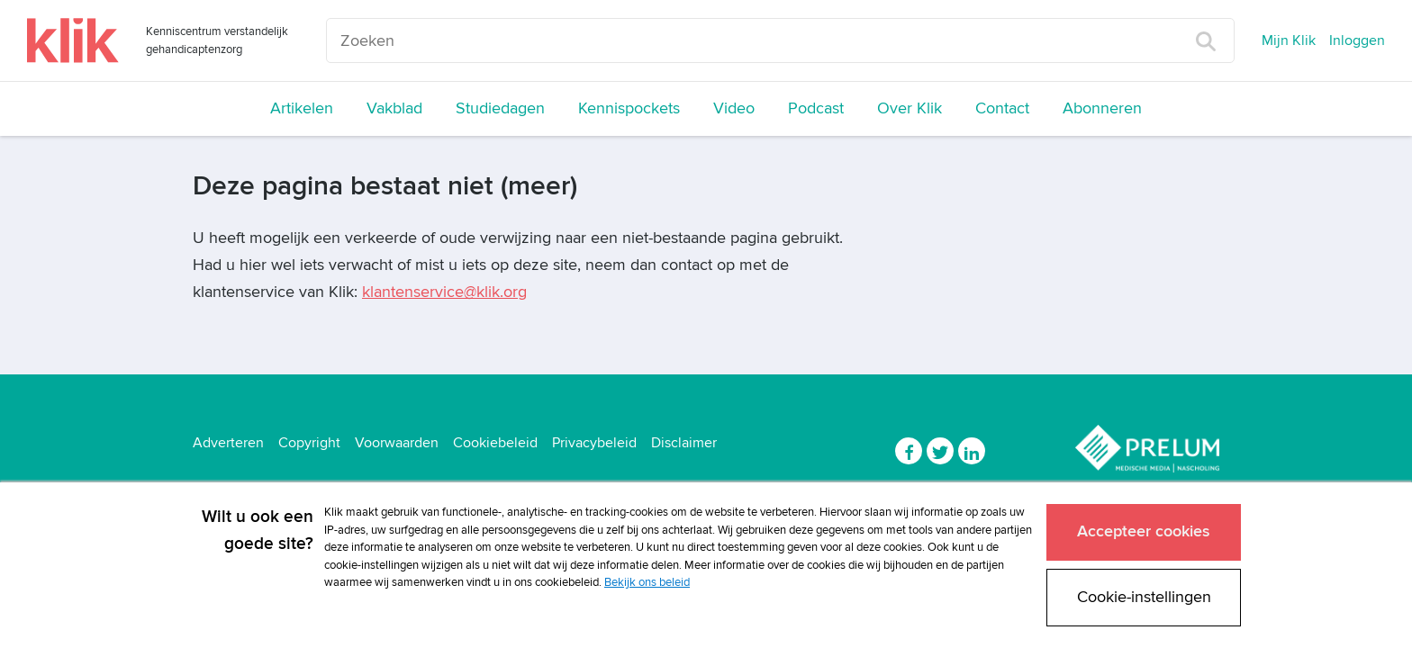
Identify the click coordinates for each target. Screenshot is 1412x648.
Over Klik (909, 108)
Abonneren (1102, 108)
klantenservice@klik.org (444, 292)
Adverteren (228, 443)
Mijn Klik (1289, 41)
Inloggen (1357, 41)
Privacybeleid (594, 443)
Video (734, 108)
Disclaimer (684, 443)
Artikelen (301, 108)
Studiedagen (500, 108)
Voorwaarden (397, 443)
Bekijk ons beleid (647, 582)
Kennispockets (629, 108)
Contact (1002, 108)
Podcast (816, 108)
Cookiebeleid (495, 443)
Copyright (309, 443)
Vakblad (394, 108)
